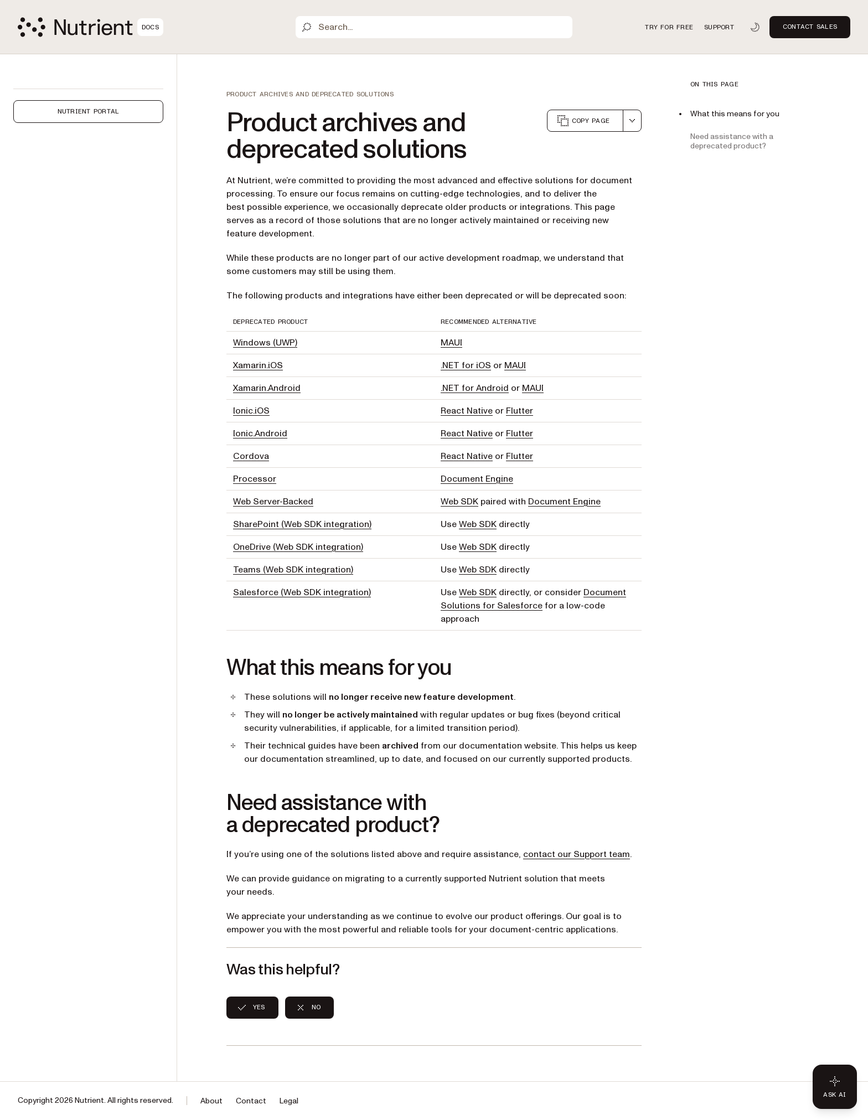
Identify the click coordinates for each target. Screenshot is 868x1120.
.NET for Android (475, 388)
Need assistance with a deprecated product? (731, 141)
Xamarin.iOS (258, 365)
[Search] (434, 27)
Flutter (519, 411)
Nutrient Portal (89, 111)
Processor (254, 479)
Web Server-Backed (273, 502)
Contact (251, 1101)
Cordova (251, 456)
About (211, 1101)
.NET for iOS (466, 365)
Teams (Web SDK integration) (293, 570)
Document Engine (477, 479)
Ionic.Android (260, 433)
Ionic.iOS (251, 411)
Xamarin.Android (267, 388)
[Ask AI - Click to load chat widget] (835, 1087)
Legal (289, 1101)
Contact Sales (810, 26)
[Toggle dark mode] (755, 27)
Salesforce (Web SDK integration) (302, 592)
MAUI (451, 343)
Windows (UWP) (265, 343)
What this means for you (734, 114)
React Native (467, 411)
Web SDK (459, 502)
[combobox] (632, 121)
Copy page (582, 120)
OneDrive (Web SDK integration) (298, 547)
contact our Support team (576, 854)
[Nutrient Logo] (90, 27)
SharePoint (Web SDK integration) (302, 524)
